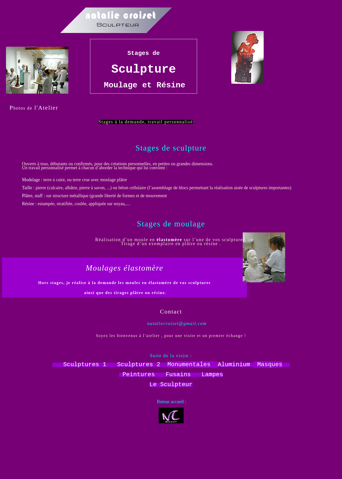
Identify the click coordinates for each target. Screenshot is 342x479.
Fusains (178, 374)
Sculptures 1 (84, 364)
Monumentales (189, 364)
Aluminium (234, 364)
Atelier (48, 107)
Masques (269, 364)
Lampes (212, 374)
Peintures (138, 374)
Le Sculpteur (171, 384)
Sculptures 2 (138, 364)
